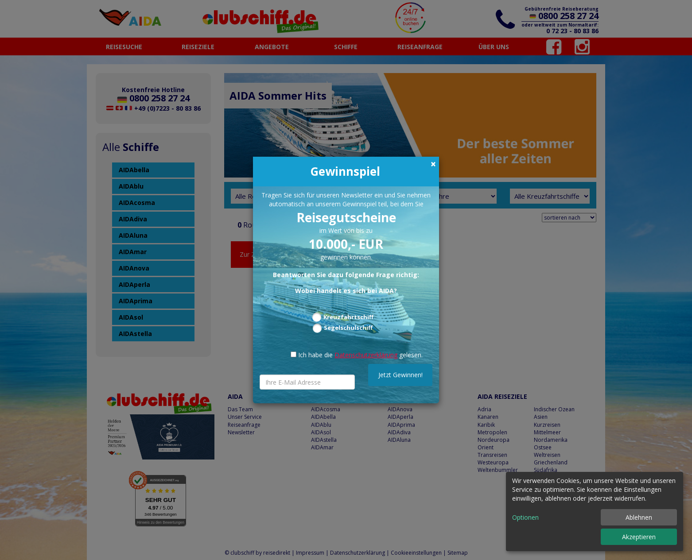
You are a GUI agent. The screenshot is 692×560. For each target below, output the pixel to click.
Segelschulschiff (348, 328)
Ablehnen (639, 517)
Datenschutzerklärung (365, 355)
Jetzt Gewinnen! (400, 375)
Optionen (525, 517)
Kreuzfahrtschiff (348, 317)
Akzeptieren (639, 537)
